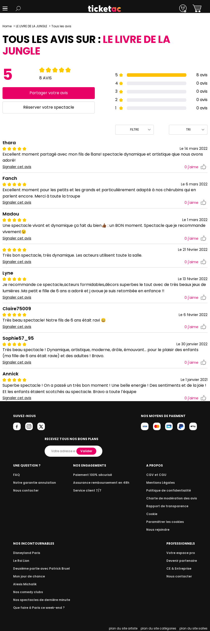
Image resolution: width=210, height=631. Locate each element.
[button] (5, 8)
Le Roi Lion (21, 561)
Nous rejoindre (160, 529)
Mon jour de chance (28, 576)
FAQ (16, 475)
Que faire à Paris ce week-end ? (37, 607)
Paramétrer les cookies (167, 522)
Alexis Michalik (24, 584)
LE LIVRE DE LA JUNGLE (31, 26)
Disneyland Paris (26, 553)
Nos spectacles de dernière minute (40, 600)
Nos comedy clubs (27, 592)
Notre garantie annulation (33, 482)
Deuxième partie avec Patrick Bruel (40, 568)
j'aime (195, 167)
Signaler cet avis (17, 166)
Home (7, 26)
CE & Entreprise (179, 568)
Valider (87, 451)
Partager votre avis (48, 93)
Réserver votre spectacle (48, 107)
